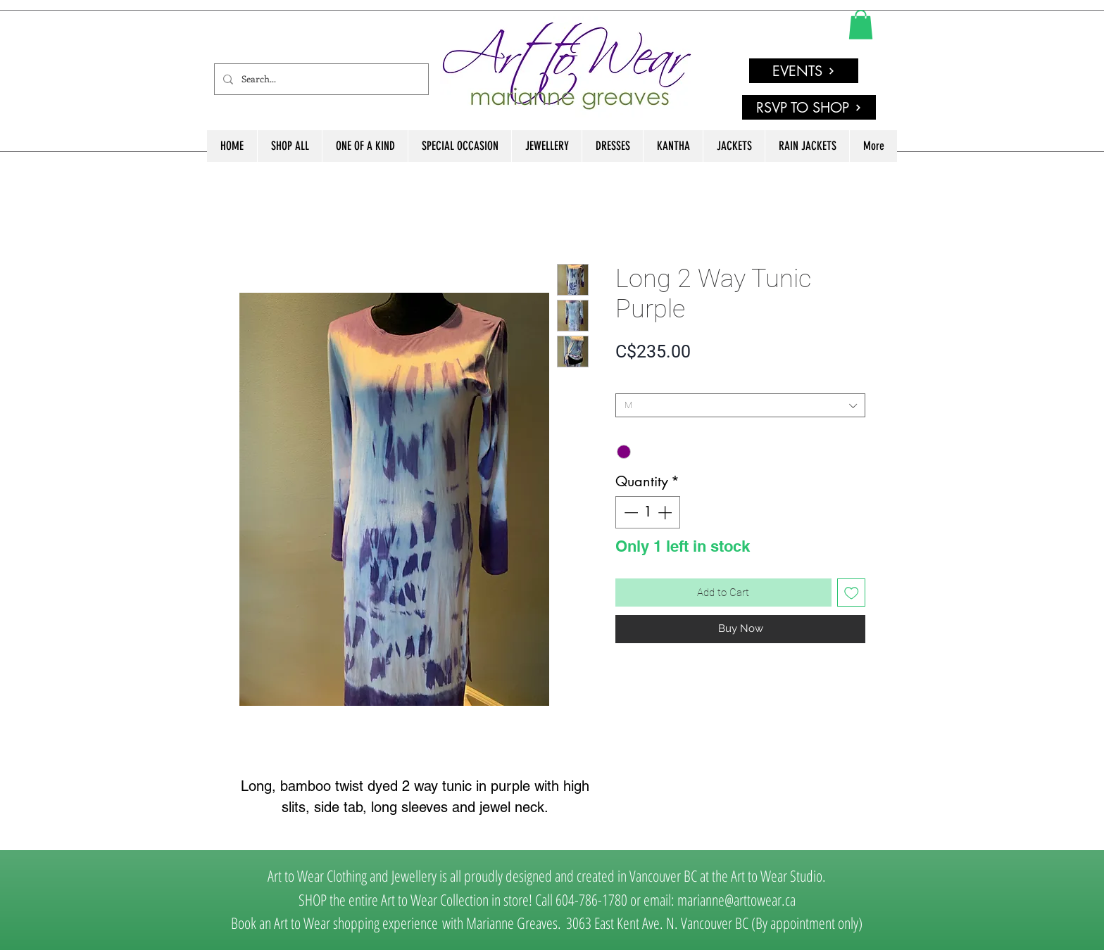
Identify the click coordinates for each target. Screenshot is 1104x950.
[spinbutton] (647, 512)
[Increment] (666, 512)
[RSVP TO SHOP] (809, 107)
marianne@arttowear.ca (736, 899)
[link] (860, 24)
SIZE (627, 381)
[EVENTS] (803, 70)
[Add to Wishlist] (851, 592)
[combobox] (740, 405)
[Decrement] (629, 512)
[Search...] (320, 79)
